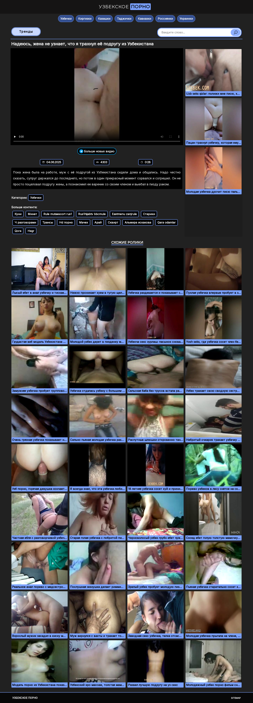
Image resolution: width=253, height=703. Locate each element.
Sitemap (236, 697)
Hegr (31, 231)
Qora (18, 231)
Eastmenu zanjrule (124, 214)
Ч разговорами (25, 222)
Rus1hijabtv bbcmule (92, 214)
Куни (18, 214)
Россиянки (165, 18)
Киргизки (84, 18)
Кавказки (144, 18)
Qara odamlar (166, 222)
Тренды (26, 31)
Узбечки (66, 18)
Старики (149, 214)
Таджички (124, 18)
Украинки (186, 18)
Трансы (47, 222)
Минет (32, 214)
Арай (98, 222)
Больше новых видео (96, 151)
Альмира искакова (138, 222)
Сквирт (113, 222)
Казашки (104, 18)
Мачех (83, 222)
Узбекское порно (25, 697)
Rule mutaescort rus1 (57, 214)
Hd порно (66, 222)
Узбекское (125, 6)
